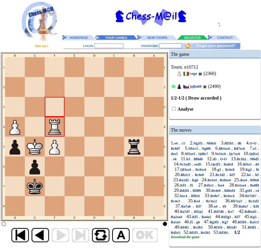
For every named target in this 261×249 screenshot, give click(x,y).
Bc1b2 (242, 159)
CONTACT (225, 37)
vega (193, 74)
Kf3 (183, 185)
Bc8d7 (176, 149)
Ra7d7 (185, 212)
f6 (257, 170)
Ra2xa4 (177, 217)
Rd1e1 (209, 185)
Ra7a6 (187, 206)
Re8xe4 (225, 180)
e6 (175, 159)
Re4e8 (216, 191)
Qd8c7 (203, 154)
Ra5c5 (253, 222)
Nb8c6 (211, 143)
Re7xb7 (251, 196)
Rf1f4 (219, 227)
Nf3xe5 (190, 154)
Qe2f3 (216, 164)
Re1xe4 (241, 185)
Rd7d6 (219, 212)
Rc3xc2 (211, 201)
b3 (189, 159)
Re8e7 (215, 196)
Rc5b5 (198, 227)
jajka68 (195, 86)
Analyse (185, 109)
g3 (220, 170)
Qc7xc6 (234, 154)
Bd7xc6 (239, 149)
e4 (176, 143)
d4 (256, 164)
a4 (217, 206)
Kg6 (195, 180)
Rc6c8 (230, 170)
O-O (254, 143)
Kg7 (225, 222)
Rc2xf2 (252, 201)
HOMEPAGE (78, 37)
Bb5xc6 (225, 149)
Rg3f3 (215, 222)
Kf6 (255, 206)
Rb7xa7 (238, 201)
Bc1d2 (221, 175)
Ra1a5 (176, 222)
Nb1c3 (193, 149)
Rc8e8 (199, 175)
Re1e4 (213, 180)
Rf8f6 (196, 191)
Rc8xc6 (201, 170)
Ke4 (198, 201)
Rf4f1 (185, 227)
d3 (215, 159)
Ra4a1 (206, 217)
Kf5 (195, 217)
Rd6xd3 (251, 212)
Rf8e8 (254, 180)
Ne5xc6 (221, 154)
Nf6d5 (253, 159)
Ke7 (230, 212)
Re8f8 (254, 185)
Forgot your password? (215, 46)
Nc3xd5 (186, 164)
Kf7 (232, 175)
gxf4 (249, 191)
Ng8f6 (206, 149)
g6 (198, 222)
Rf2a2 (198, 212)
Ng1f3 (199, 143)
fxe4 (221, 185)
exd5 (198, 164)
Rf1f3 (194, 233)
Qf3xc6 (186, 170)
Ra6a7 (244, 206)
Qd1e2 (254, 154)
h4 (250, 175)
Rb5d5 (231, 227)
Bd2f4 (185, 191)
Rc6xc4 (229, 196)
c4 (256, 191)
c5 (183, 143)
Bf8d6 (198, 159)
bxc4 (184, 196)
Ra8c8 (228, 164)
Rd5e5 (176, 233)
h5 (256, 175)
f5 (191, 185)
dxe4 (244, 180)
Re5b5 (205, 233)
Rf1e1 (248, 164)
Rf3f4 (242, 222)
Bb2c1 (186, 175)
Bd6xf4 (229, 191)
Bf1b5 (230, 143)
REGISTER (192, 37)
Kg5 (254, 217)
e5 (255, 149)
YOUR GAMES (116, 37)
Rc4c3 (176, 201)
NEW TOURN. (157, 37)
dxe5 (175, 154)
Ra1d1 (184, 180)
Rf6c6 (195, 196)
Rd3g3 (226, 217)
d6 (239, 143)
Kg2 (249, 170)
